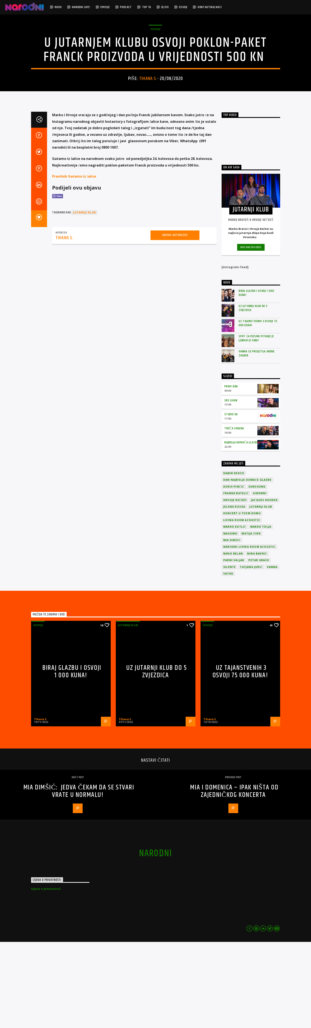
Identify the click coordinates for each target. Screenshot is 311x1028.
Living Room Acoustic (241, 606)
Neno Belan (233, 639)
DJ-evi (165, 7)
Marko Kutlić (234, 613)
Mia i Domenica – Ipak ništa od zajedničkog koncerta (234, 877)
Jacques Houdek (264, 586)
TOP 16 (146, 7)
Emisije (105, 7)
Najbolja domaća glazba (241, 528)
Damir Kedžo (233, 559)
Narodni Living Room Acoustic (249, 633)
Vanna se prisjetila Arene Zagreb (257, 440)
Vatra (228, 660)
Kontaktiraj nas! (210, 7)
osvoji (155, 72)
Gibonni (259, 579)
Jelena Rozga (234, 593)
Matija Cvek (251, 619)
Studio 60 (231, 500)
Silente (229, 653)
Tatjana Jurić (251, 653)
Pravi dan (231, 472)
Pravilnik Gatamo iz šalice (74, 262)
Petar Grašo (258, 646)
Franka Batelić (236, 579)
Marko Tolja (260, 613)
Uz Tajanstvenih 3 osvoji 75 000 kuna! (258, 409)
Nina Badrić (257, 639)
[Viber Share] (57, 282)
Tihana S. (148, 121)
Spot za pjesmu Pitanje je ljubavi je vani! (256, 424)
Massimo (230, 619)
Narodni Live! (81, 7)
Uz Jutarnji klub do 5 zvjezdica (253, 394)
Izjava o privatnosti (46, 975)
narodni (155, 939)
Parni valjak (233, 646)
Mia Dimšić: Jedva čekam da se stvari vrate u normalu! (78, 877)
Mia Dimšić (232, 626)
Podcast (126, 7)
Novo (58, 7)
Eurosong (257, 573)
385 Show (230, 486)
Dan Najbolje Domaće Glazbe (247, 566)
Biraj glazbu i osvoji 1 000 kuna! (256, 379)
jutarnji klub (84, 299)
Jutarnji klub (128, 711)
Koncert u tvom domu (242, 599)
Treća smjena (234, 514)
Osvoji (183, 7)
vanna (272, 653)
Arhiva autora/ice (175, 321)
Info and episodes (250, 333)
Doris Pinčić (233, 573)
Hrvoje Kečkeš (235, 586)
